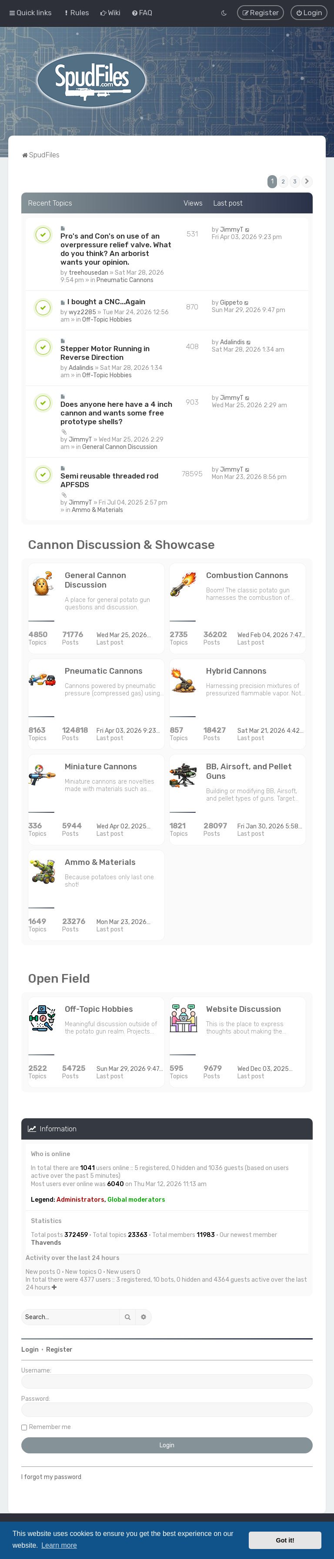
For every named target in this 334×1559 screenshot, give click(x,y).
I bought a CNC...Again (106, 300)
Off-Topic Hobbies (107, 318)
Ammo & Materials (97, 508)
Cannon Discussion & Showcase (121, 543)
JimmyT (232, 228)
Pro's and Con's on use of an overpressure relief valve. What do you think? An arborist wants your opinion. (115, 247)
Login (30, 1348)
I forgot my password (51, 1475)
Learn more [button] (59, 1545)
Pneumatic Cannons (125, 279)
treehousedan (88, 271)
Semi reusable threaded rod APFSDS (109, 479)
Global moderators (136, 1198)
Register (59, 1348)
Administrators (80, 1198)
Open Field (59, 977)
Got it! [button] (285, 1540)
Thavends (46, 1241)
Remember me (50, 1425)
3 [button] (295, 180)
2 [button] (283, 180)
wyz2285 (82, 311)
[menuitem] (75, 12)
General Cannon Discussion (119, 445)
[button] (307, 180)
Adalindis (81, 366)
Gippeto (231, 301)
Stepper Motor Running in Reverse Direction (105, 351)
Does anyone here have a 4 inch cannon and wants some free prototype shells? (116, 412)
